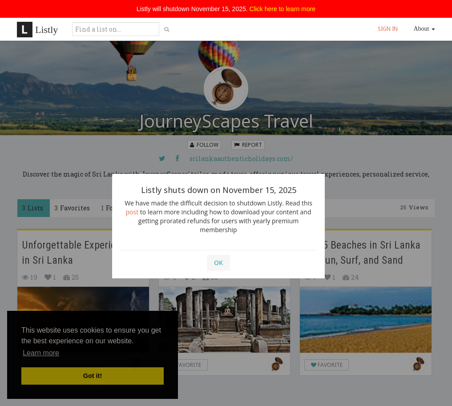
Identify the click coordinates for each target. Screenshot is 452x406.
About (425, 28)
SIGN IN (388, 28)
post (132, 212)
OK (218, 262)
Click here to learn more (283, 8)
